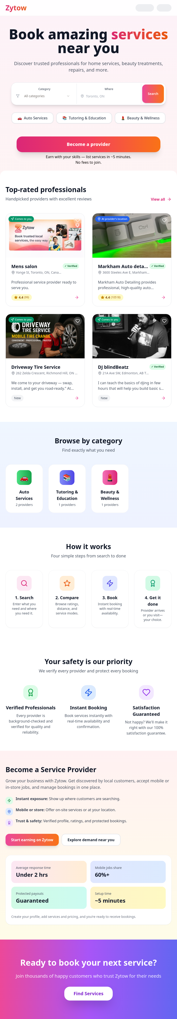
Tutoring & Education (84, 118)
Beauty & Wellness (140, 118)
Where (109, 89)
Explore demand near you (91, 839)
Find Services (88, 993)
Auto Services (33, 118)
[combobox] (47, 96)
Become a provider (88, 144)
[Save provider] (78, 220)
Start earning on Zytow (32, 839)
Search (153, 93)
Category (44, 89)
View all (161, 199)
